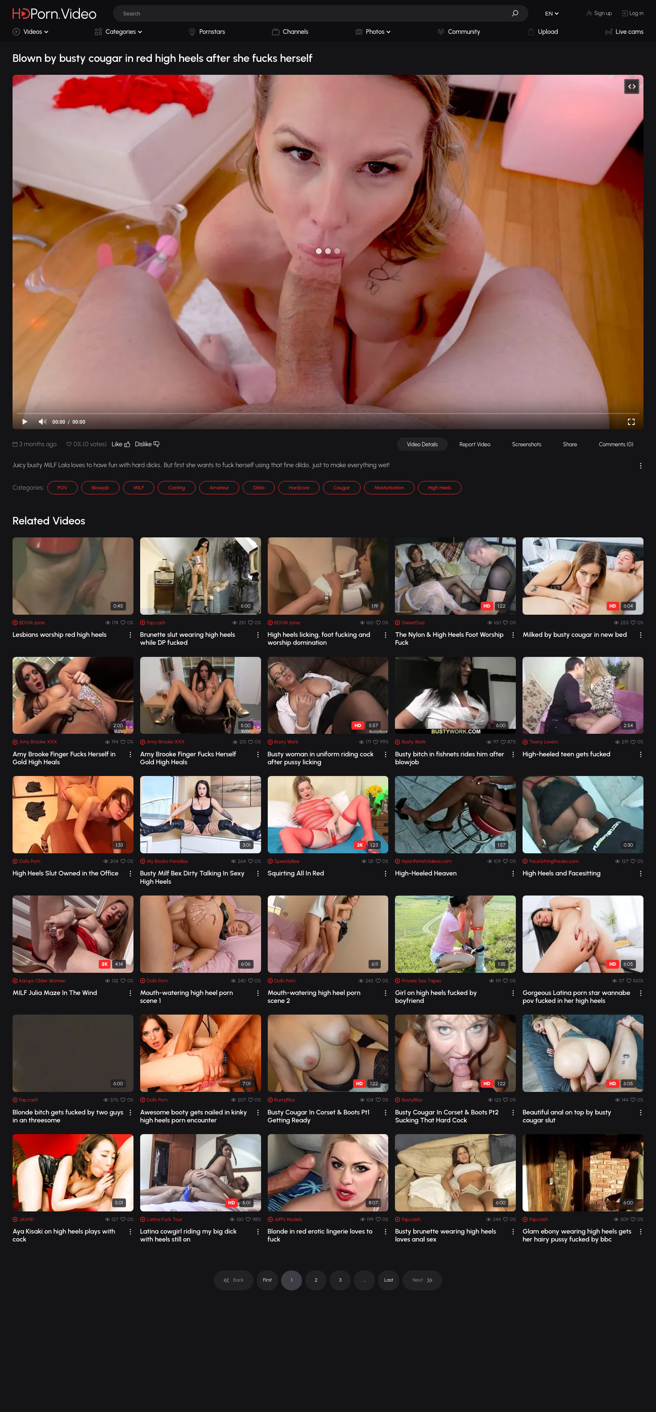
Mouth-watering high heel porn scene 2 (314, 997)
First (267, 1280)
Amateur (219, 488)
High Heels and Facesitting (561, 873)
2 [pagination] (316, 1280)
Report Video (474, 444)
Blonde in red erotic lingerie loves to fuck (320, 1235)
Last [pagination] (389, 1280)
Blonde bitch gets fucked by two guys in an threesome (68, 1116)
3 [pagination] (340, 1280)
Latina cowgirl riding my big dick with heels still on (188, 1235)
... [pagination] (364, 1280)
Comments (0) (616, 444)
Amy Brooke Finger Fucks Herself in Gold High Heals (64, 758)
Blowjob (100, 488)
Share (570, 444)
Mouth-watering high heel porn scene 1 (186, 997)
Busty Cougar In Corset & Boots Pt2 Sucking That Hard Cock (447, 1116)
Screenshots (526, 444)
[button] (517, 13)
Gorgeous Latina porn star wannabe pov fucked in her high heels (576, 997)
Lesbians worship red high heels (60, 635)
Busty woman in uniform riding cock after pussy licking (321, 758)
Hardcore (299, 488)
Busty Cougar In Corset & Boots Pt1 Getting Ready (318, 1116)
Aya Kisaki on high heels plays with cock (64, 1235)
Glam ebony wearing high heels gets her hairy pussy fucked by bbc (577, 1235)
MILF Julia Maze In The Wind (55, 993)
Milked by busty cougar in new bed (575, 635)
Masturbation (389, 488)
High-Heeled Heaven (425, 873)
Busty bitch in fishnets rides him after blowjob (449, 758)
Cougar (341, 488)
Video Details (422, 444)
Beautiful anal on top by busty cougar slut (567, 1116)
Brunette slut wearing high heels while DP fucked (187, 638)
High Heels (439, 488)
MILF (138, 488)
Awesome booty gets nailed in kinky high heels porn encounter (193, 1116)
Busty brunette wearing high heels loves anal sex (445, 1235)
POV (62, 488)
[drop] (130, 635)
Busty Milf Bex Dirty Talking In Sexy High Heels (192, 877)
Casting (176, 488)
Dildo (258, 488)
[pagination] (234, 1280)
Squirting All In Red (296, 873)
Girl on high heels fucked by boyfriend (436, 997)
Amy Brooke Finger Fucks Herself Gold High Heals (188, 758)
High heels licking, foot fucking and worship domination (319, 638)
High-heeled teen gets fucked (566, 754)
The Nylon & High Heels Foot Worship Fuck (449, 638)
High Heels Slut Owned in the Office (65, 873)
